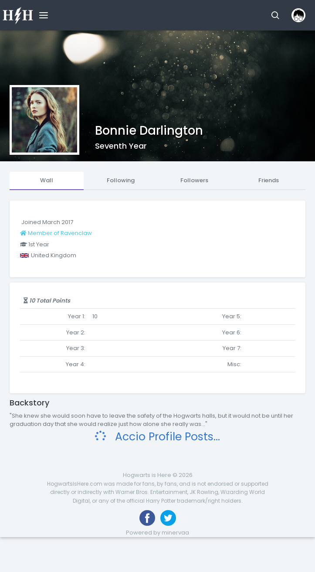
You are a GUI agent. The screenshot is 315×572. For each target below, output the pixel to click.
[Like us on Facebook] (147, 518)
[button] (275, 15)
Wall (46, 180)
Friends (268, 180)
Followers (194, 180)
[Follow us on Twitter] (168, 518)
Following (121, 180)
